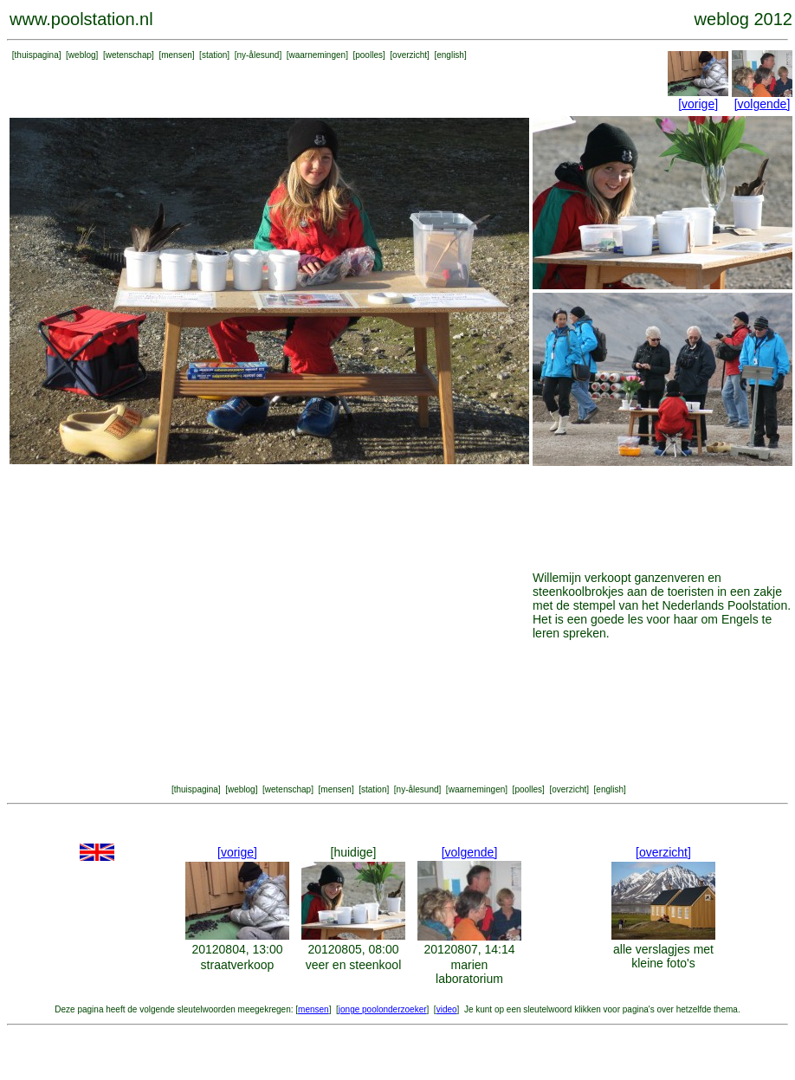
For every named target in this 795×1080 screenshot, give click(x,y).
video (446, 1009)
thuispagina (37, 55)
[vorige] (698, 104)
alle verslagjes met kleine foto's (663, 956)
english (450, 55)
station (214, 55)
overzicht (409, 55)
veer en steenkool (354, 965)
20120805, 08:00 (352, 949)
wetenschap (129, 55)
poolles (369, 55)
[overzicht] (663, 852)
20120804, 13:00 (236, 949)
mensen (176, 55)
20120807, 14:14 (468, 949)
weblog (82, 55)
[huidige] (354, 852)
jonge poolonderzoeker (383, 1009)
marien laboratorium (469, 972)
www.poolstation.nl (81, 19)
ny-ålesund (257, 55)
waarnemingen (317, 55)
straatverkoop (238, 965)
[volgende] (762, 104)
